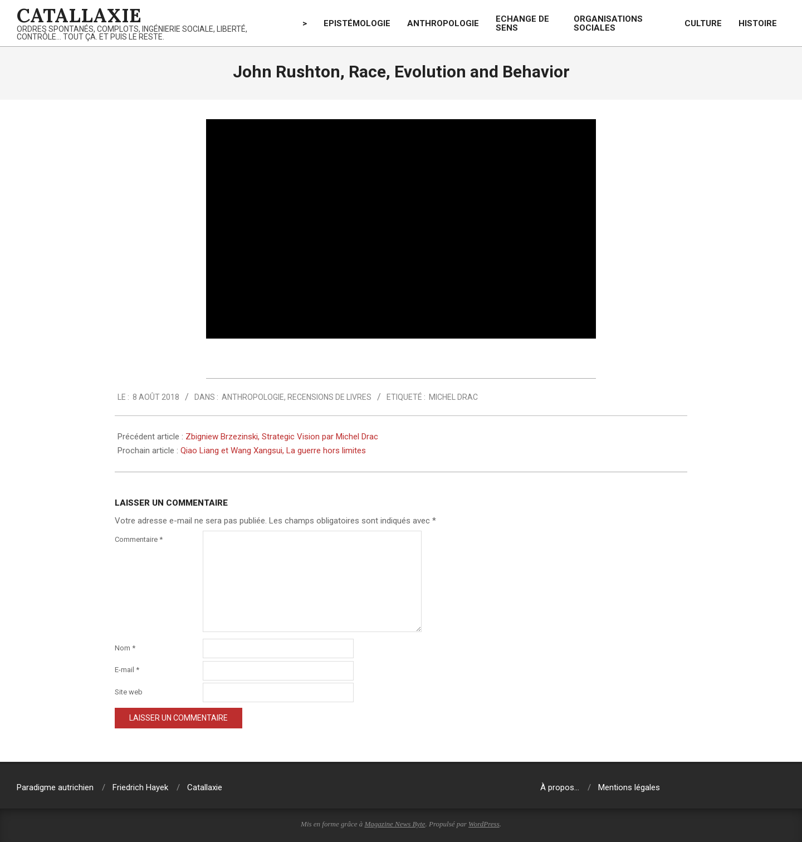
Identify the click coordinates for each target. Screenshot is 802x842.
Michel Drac (453, 397)
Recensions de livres (329, 397)
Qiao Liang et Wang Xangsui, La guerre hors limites (273, 451)
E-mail (127, 669)
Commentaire (139, 539)
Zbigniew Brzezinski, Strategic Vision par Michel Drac (281, 437)
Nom (125, 648)
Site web (129, 692)
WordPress (484, 824)
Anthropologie (253, 397)
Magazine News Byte (395, 824)
